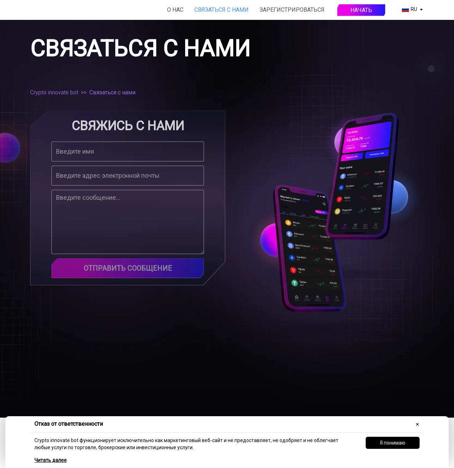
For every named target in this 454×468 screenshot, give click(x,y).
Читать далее (50, 460)
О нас (175, 9)
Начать (361, 10)
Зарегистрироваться (292, 9)
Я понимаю (392, 443)
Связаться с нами (221, 9)
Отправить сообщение (128, 268)
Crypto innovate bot (54, 92)
